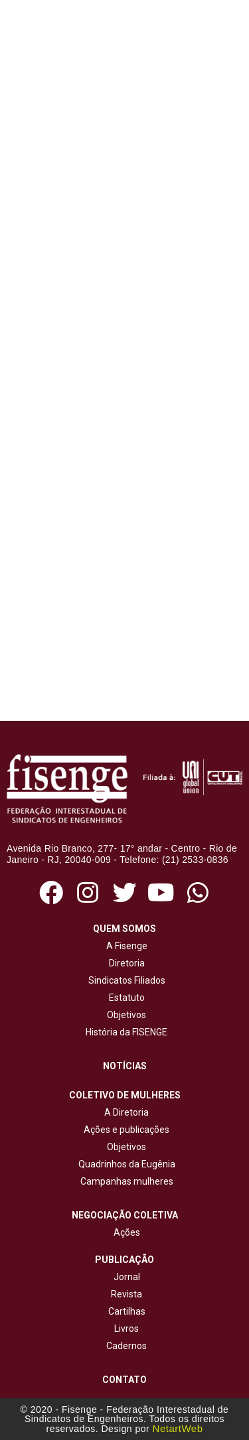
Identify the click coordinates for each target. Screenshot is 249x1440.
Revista (126, 1294)
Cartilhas (126, 1311)
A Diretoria (124, 1112)
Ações (125, 1232)
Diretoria (125, 963)
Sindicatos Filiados (124, 980)
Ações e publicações (124, 1129)
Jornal (127, 1277)
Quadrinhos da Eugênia (124, 1164)
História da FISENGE (124, 1032)
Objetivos (124, 1015)
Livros (126, 1328)
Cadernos (126, 1346)
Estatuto (125, 997)
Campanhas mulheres (124, 1181)
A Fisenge (124, 946)
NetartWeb (178, 1428)
